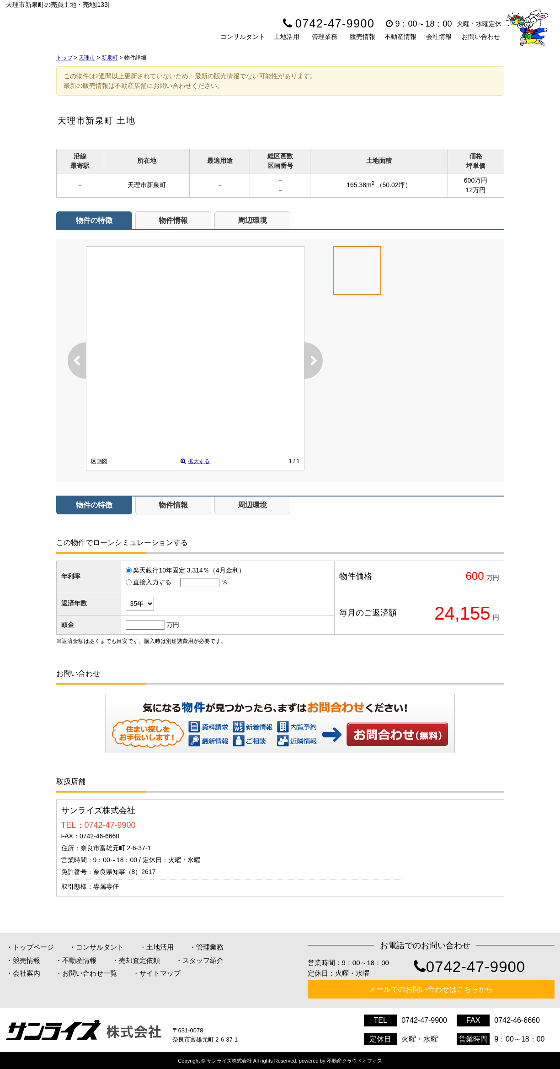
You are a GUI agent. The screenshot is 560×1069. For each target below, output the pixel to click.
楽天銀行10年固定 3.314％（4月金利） (189, 570)
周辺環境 (252, 220)
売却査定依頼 (139, 960)
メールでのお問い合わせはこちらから (431, 989)
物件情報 (173, 220)
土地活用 (286, 36)
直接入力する (152, 582)
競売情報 (362, 36)
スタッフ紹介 (203, 960)
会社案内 (26, 973)
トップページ (33, 947)
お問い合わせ (481, 36)
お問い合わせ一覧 (89, 973)
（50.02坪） (393, 185)
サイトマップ (160, 973)
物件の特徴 (94, 220)
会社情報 (439, 36)
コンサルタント (242, 36)
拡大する (195, 461)
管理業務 (324, 36)
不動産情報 (400, 36)
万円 (172, 624)
